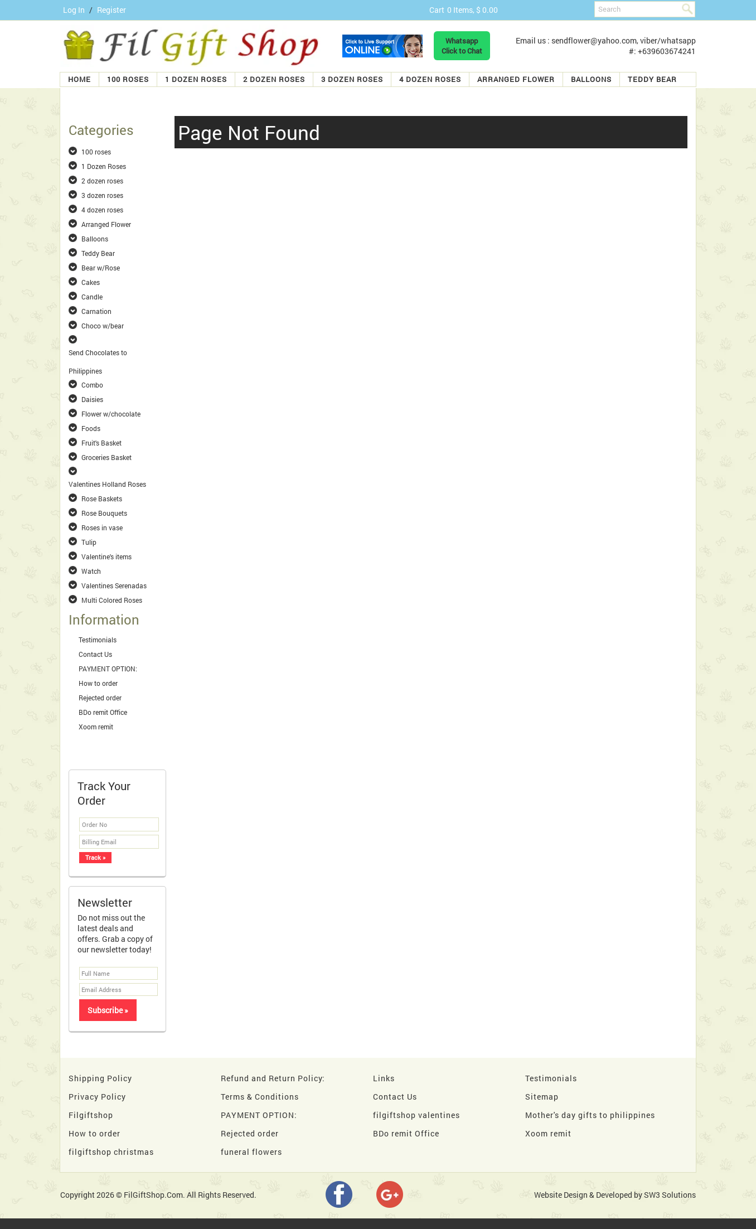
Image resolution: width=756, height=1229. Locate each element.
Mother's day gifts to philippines (590, 1115)
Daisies (92, 399)
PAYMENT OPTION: (108, 668)
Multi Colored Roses (111, 600)
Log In (74, 9)
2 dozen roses (274, 79)
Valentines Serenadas (114, 585)
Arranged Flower (516, 79)
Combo (92, 384)
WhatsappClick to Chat (462, 46)
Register (111, 9)
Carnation (96, 311)
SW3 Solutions (670, 1194)
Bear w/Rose (100, 267)
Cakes (90, 282)
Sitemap (542, 1096)
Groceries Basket (106, 457)
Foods (90, 428)
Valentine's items (106, 556)
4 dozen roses (430, 79)
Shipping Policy (100, 1078)
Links (384, 1078)
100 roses (128, 79)
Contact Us (95, 654)
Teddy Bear (652, 79)
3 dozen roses (352, 79)
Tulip (88, 542)
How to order (98, 683)
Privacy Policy (97, 1096)
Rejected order (100, 697)
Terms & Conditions (260, 1096)
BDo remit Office (103, 712)
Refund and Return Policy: (273, 1078)
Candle (92, 296)
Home (79, 79)
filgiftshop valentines (416, 1115)
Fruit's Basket (101, 442)
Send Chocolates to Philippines (98, 353)
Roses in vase (102, 527)
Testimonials (98, 639)
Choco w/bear (102, 325)
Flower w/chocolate (110, 413)
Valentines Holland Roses (107, 484)
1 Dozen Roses (196, 79)
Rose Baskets (101, 498)
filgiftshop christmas (111, 1151)
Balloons (591, 79)
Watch (91, 571)
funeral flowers (251, 1151)
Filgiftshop (91, 1115)
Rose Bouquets (104, 513)
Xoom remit (96, 726)
